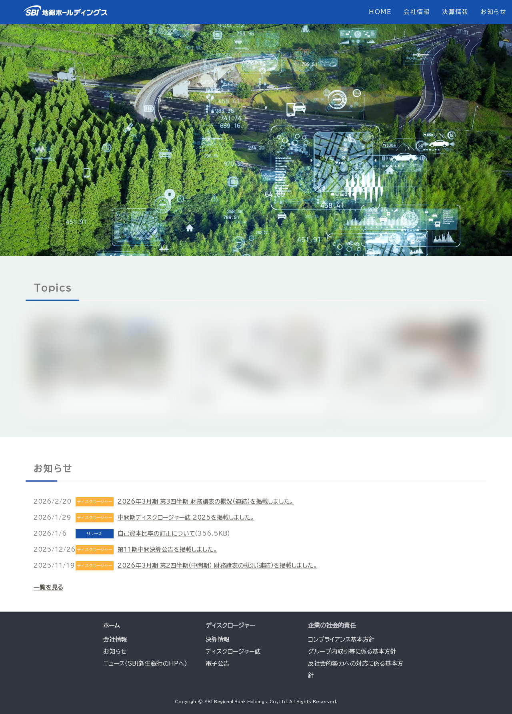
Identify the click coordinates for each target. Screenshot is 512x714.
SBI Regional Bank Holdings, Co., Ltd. (247, 702)
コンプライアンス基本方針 (342, 639)
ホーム (111, 625)
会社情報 (416, 12)
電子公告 (218, 663)
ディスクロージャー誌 (233, 651)
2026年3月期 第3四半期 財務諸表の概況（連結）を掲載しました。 (206, 501)
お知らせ (493, 12)
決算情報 (455, 12)
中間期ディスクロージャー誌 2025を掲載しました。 (186, 517)
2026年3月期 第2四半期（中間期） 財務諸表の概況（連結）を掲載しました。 (218, 565)
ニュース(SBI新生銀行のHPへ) (145, 663)
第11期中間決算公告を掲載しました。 (167, 549)
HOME (379, 12)
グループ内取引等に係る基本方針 (352, 651)
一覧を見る (48, 587)
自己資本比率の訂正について (157, 533)
